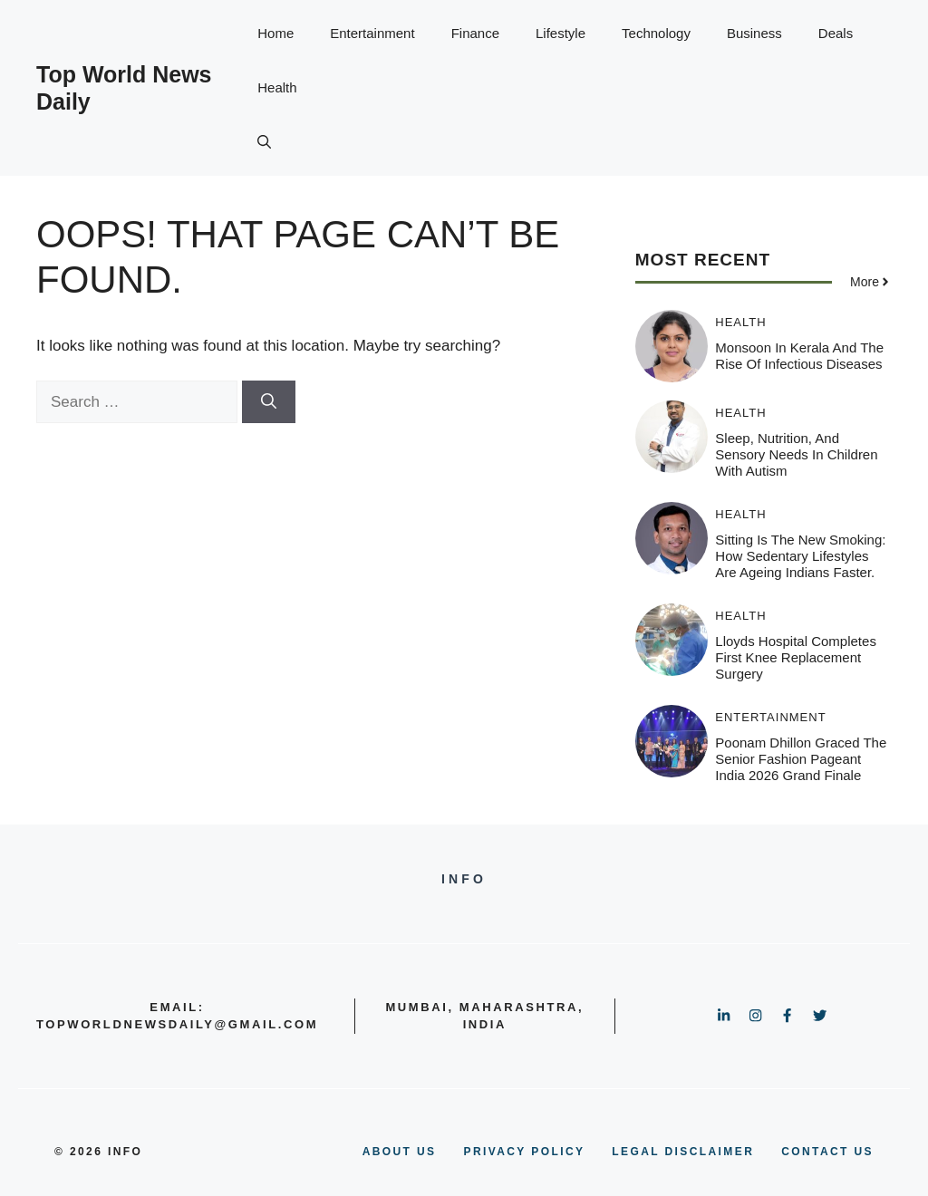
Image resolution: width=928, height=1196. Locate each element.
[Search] (268, 402)
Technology (656, 33)
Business (754, 33)
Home (275, 33)
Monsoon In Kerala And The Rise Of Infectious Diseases (799, 355)
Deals (835, 33)
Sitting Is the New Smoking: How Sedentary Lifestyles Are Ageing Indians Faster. (800, 556)
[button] (264, 142)
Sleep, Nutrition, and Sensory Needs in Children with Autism (796, 454)
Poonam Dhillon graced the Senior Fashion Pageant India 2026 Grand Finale (800, 759)
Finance (475, 33)
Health (276, 87)
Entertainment (372, 33)
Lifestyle (560, 33)
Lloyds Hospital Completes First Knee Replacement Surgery (795, 657)
